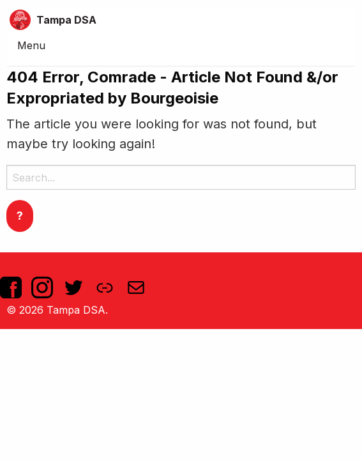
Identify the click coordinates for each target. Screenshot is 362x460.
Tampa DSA (66, 19)
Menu (31, 45)
